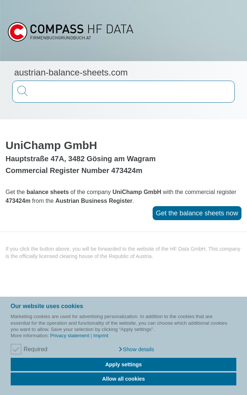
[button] (136, 349)
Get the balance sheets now (197, 213)
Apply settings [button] (123, 364)
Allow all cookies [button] (123, 379)
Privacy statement (69, 335)
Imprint (100, 335)
